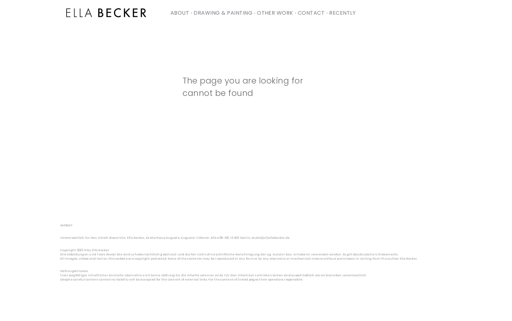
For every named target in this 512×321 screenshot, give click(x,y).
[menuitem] (180, 13)
